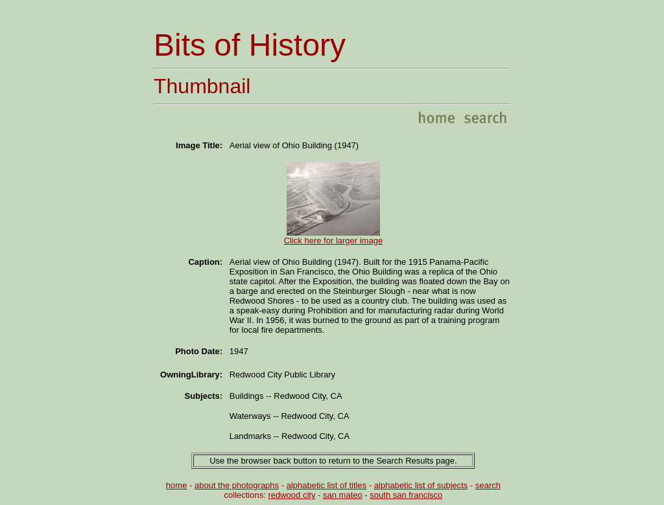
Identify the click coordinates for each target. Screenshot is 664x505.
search (488, 485)
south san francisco (406, 495)
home (176, 485)
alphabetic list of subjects (421, 485)
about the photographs (237, 485)
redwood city (291, 495)
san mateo (342, 495)
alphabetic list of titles (327, 485)
